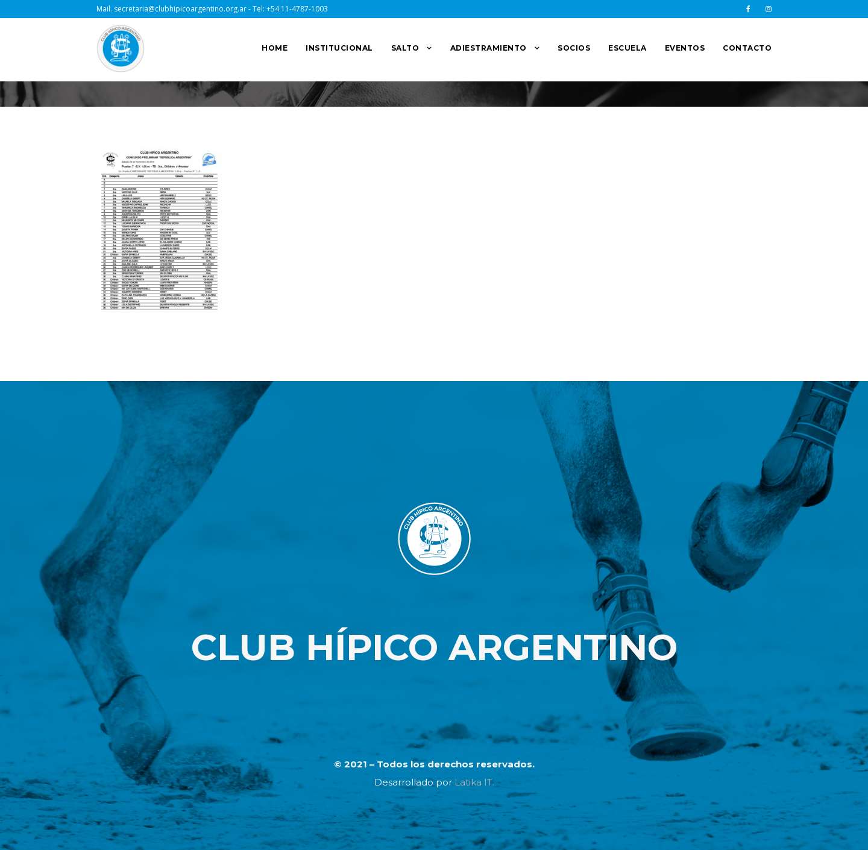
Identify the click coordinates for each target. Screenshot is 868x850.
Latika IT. (474, 782)
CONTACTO (747, 47)
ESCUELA (627, 47)
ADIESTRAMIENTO (488, 47)
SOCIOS (574, 47)
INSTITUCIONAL (339, 47)
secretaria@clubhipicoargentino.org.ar (180, 9)
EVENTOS (685, 47)
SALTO (405, 47)
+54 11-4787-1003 (297, 9)
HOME (275, 47)
